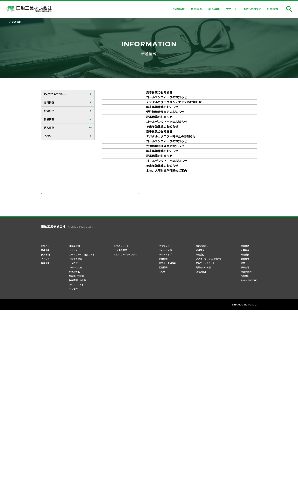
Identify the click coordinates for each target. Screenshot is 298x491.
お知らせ (49, 111)
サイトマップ (95, 485)
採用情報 (49, 102)
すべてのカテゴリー (55, 94)
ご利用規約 (76, 485)
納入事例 (49, 127)
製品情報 (49, 119)
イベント (49, 136)
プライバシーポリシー (52, 485)
